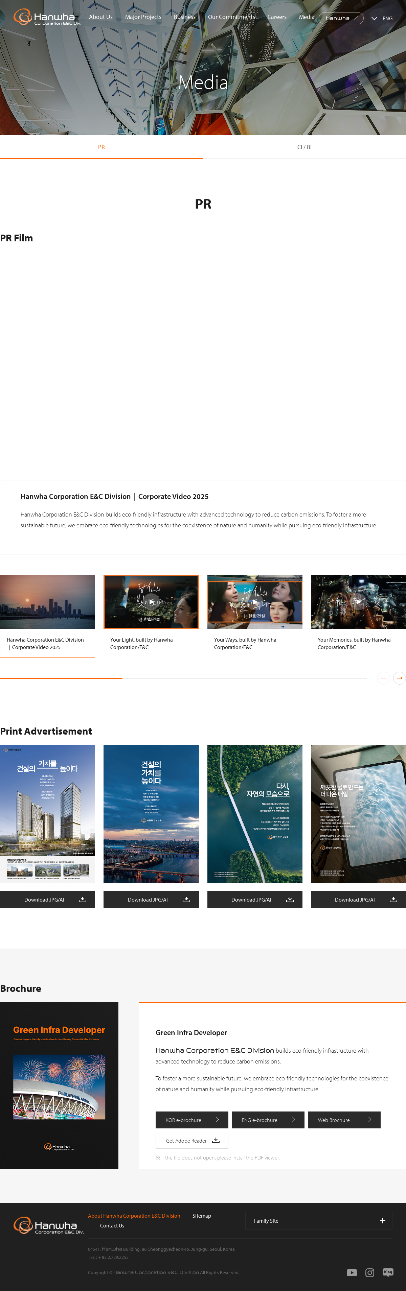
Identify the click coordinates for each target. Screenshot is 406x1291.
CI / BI (304, 147)
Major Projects (143, 17)
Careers (277, 17)
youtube (352, 1272)
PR (101, 147)
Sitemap (202, 1215)
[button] (399, 678)
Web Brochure (334, 1120)
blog (388, 1272)
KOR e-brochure (183, 1120)
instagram (369, 1272)
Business (185, 17)
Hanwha (338, 18)
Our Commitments (231, 17)
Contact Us (112, 1225)
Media (307, 17)
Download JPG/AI (44, 899)
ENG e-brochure (259, 1120)
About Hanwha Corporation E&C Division (134, 1215)
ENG (387, 18)
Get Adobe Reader (186, 1140)
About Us (101, 17)
